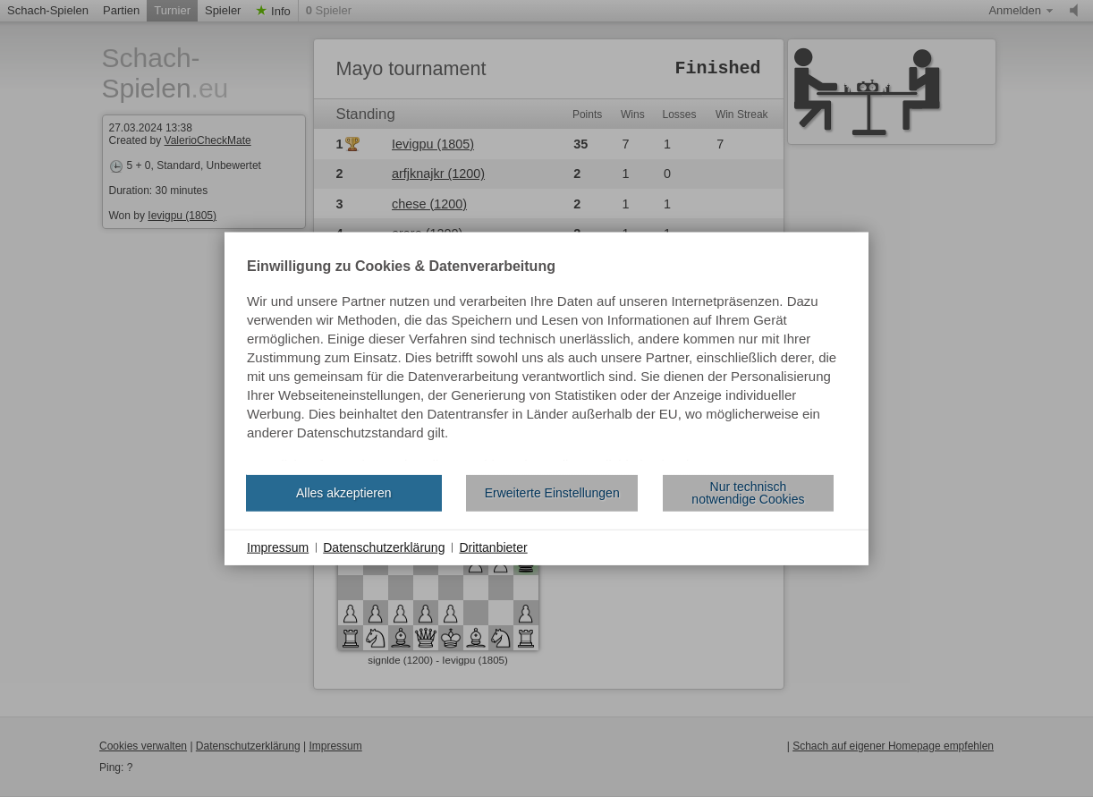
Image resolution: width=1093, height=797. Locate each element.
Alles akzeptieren (344, 493)
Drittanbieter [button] (493, 546)
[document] (546, 360)
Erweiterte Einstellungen (552, 493)
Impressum (278, 546)
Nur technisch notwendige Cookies (747, 492)
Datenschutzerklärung (384, 546)
